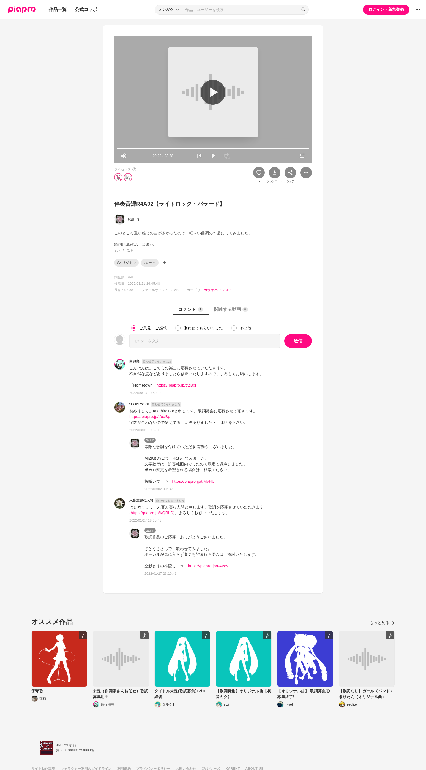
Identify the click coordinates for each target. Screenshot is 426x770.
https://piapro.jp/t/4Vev (208, 566)
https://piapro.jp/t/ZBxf (176, 385)
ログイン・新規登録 (386, 9)
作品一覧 (58, 9)
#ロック (150, 263)
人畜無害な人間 (141, 500)
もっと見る (382, 622)
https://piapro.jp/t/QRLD (152, 513)
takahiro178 (139, 404)
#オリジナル (126, 263)
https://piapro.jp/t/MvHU (193, 481)
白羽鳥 (134, 361)
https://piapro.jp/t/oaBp (149, 416)
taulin (150, 440)
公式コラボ (86, 9)
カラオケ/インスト (218, 290)
